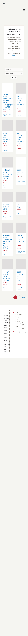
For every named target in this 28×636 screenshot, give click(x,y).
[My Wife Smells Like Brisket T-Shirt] (7, 125)
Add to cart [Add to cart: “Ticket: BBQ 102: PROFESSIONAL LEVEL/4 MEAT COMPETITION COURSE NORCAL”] (5, 115)
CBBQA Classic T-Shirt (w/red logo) (20, 276)
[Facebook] (23, 319)
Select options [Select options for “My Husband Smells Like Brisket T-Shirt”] (19, 151)
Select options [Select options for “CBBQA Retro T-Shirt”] (5, 217)
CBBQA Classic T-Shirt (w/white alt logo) (6, 276)
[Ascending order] (21, 69)
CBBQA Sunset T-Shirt (20, 172)
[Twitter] (23, 325)
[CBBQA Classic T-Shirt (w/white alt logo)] (7, 264)
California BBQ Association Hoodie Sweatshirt (7, 174)
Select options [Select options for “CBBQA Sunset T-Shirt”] (19, 182)
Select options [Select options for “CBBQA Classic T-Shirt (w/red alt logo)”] (19, 252)
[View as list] (15, 77)
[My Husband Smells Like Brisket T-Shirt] (21, 125)
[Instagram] (23, 322)
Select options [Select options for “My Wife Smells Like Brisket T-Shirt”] (5, 149)
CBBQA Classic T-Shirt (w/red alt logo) (20, 239)
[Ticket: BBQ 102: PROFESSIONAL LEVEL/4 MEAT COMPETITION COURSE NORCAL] (7, 87)
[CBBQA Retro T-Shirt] (7, 197)
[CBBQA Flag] (21, 197)
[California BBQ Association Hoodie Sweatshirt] (7, 162)
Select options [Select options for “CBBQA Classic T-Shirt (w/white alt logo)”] (5, 288)
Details (10, 114)
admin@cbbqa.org (15, 332)
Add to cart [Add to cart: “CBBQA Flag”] (19, 212)
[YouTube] (23, 329)
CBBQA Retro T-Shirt (6, 207)
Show (9, 73)
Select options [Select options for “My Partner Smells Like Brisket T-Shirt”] (19, 114)
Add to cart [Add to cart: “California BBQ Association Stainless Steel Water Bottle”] (5, 253)
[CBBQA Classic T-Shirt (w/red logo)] (21, 264)
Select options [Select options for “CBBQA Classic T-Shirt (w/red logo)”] (19, 288)
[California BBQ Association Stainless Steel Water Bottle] (7, 228)
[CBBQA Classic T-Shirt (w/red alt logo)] (21, 228)
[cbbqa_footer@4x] (8, 8)
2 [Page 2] (19, 297)
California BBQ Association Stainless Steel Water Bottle (7, 241)
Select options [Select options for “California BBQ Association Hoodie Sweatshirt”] (5, 186)
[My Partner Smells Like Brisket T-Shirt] (21, 88)
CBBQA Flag (19, 206)
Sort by (8, 69)
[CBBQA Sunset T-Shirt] (21, 162)
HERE (13, 55)
